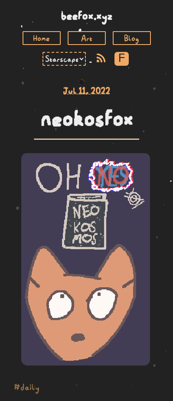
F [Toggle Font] (121, 58)
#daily (26, 387)
